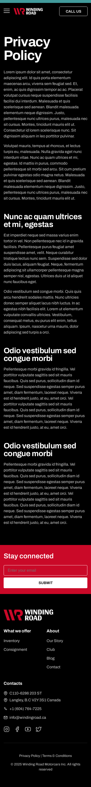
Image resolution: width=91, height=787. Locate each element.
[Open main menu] (7, 11)
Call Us (73, 11)
